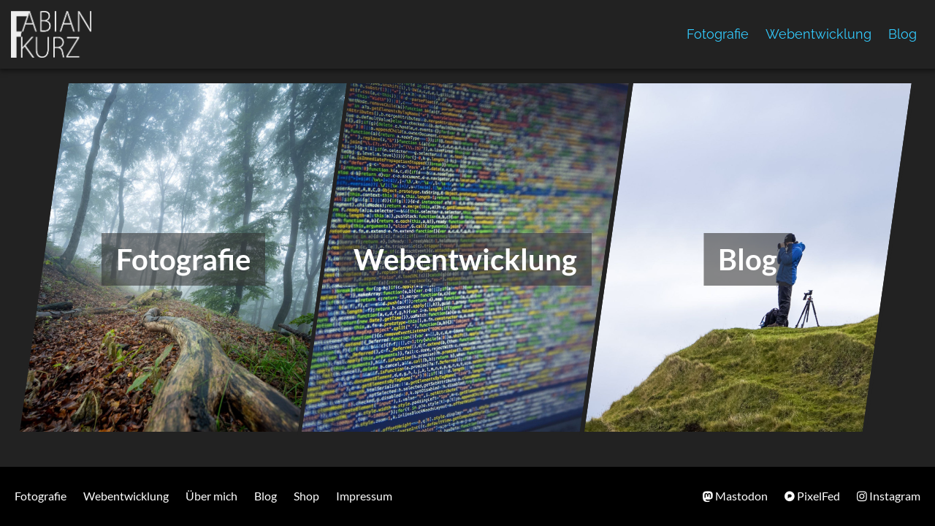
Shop (306, 496)
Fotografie (718, 34)
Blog (902, 34)
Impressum (364, 496)
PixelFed (812, 496)
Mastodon (735, 496)
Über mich (211, 496)
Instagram (888, 496)
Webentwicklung (818, 34)
